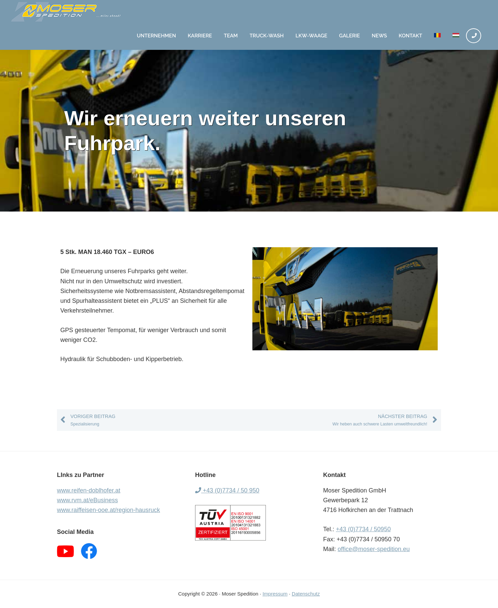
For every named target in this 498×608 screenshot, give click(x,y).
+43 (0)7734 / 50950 (363, 529)
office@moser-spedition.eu (374, 549)
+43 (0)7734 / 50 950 (227, 490)
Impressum (274, 594)
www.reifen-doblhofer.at (88, 490)
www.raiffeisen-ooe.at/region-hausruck (108, 510)
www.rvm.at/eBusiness (87, 500)
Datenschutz (306, 594)
